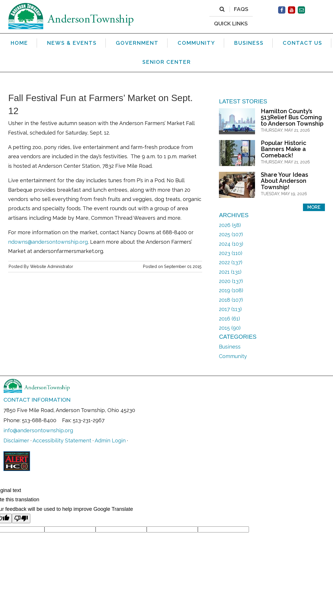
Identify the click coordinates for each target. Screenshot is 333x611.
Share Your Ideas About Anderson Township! (284, 181)
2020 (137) (231, 281)
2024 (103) (231, 244)
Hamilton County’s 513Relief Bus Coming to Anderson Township (292, 117)
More (314, 207)
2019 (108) (231, 290)
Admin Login (110, 440)
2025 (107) (231, 234)
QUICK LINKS (231, 23)
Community (233, 356)
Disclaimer (16, 440)
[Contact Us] (301, 10)
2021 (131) (230, 272)
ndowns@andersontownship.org (48, 242)
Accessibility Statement (62, 440)
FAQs (241, 9)
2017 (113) (230, 309)
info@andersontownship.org (38, 430)
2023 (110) (230, 253)
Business (230, 347)
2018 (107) (231, 300)
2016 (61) (229, 319)
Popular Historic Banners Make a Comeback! (283, 149)
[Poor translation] (21, 518)
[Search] (222, 9)
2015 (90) (230, 328)
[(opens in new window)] (281, 10)
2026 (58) (230, 225)
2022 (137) (230, 262)
